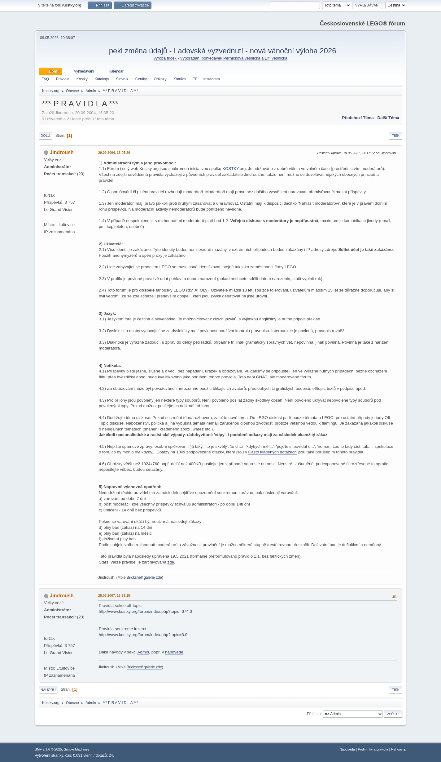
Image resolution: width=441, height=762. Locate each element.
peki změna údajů (137, 51)
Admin (143, 652)
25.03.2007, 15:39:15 (114, 595)
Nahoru (48, 690)
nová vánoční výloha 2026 (293, 51)
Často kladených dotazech (272, 452)
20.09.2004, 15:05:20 (114, 152)
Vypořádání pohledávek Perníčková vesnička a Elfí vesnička (233, 58)
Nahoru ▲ (398, 749)
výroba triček (165, 58)
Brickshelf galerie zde (144, 577)
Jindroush (61, 152)
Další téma (388, 117)
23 (80, 174)
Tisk (396, 135)
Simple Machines (76, 749)
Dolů (45, 135)
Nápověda (347, 749)
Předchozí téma (358, 117)
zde (171, 562)
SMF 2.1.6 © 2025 (48, 749)
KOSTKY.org (234, 168)
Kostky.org (149, 168)
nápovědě (174, 652)
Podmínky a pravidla (373, 749)
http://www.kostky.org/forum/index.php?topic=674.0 (145, 611)
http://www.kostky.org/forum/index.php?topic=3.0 (143, 634)
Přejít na (314, 714)
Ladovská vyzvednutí (209, 51)
